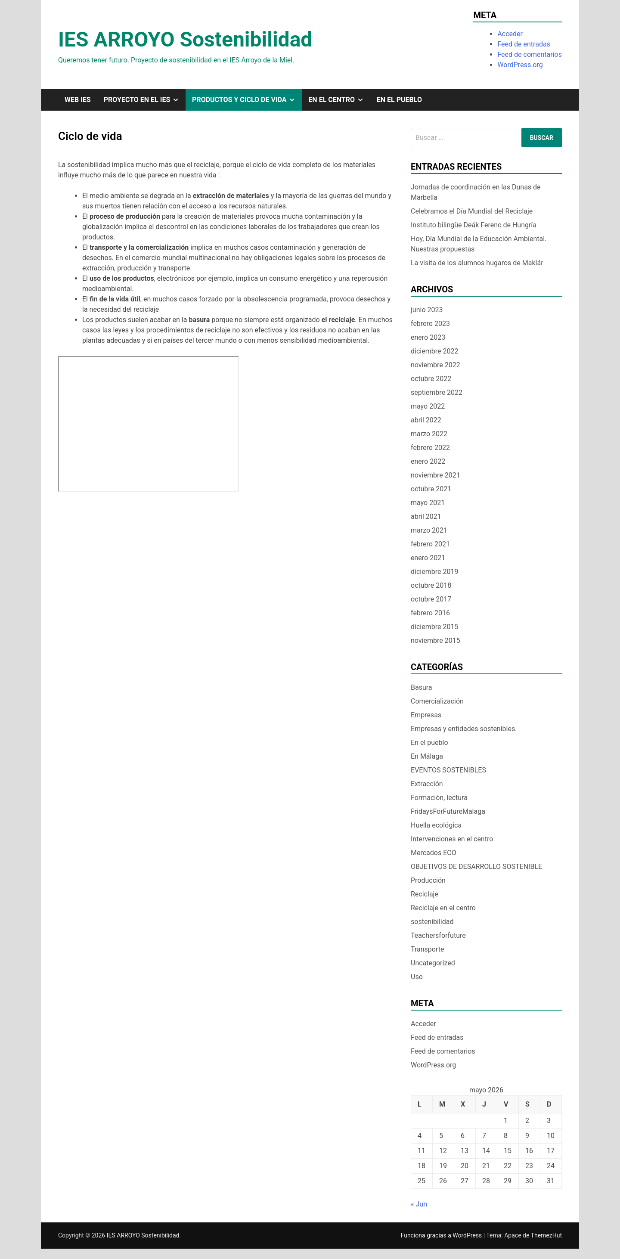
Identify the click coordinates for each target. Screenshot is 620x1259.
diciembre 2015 (434, 627)
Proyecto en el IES (145, 100)
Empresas (426, 715)
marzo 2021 (429, 530)
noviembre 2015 (435, 640)
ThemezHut (546, 1235)
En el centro (339, 100)
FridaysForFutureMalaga (448, 811)
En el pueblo (399, 100)
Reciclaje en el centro (443, 908)
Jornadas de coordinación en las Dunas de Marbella (476, 192)
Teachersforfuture (438, 935)
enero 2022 (428, 461)
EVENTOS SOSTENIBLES (448, 770)
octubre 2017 (431, 599)
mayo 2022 (428, 406)
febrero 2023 (430, 323)
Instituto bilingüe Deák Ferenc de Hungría (476, 225)
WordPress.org (519, 65)
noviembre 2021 (435, 475)
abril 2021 (426, 516)
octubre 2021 (431, 489)
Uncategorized (433, 963)
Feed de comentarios (529, 54)
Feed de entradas (523, 44)
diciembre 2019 (434, 571)
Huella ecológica (436, 825)
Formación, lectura (439, 798)
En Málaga (427, 756)
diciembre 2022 (434, 351)
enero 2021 (428, 558)
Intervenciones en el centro (452, 839)
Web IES (78, 100)
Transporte (427, 949)
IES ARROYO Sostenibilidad (185, 39)
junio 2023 (427, 310)
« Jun (419, 1204)
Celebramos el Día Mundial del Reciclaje (472, 211)
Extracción (427, 784)
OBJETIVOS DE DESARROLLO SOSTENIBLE (476, 866)
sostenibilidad (432, 922)
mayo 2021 (428, 503)
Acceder (510, 34)
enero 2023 (428, 337)
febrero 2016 (430, 613)
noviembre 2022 (435, 365)
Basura (421, 687)
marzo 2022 (429, 434)
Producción (428, 880)
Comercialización (437, 701)
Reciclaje (424, 894)
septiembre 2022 (436, 392)
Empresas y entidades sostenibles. (464, 729)
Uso (417, 977)
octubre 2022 (431, 379)
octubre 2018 (431, 585)
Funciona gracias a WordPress (442, 1235)
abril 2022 (426, 420)
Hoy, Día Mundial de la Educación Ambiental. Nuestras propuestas (478, 244)
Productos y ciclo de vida (247, 100)
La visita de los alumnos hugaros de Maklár (477, 263)
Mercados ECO (433, 853)
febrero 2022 (430, 447)
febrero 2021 (430, 544)
